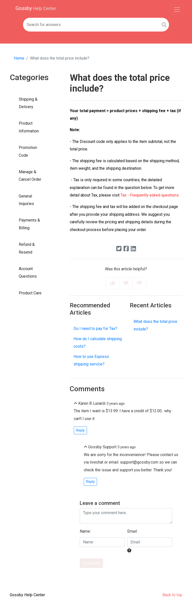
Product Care (30, 293)
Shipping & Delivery (28, 103)
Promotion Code (28, 151)
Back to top (172, 594)
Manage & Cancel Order (30, 175)
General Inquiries (26, 200)
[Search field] (91, 25)
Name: (85, 531)
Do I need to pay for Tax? (95, 328)
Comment (91, 563)
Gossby (36, 8)
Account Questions (28, 272)
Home (19, 58)
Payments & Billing (29, 224)
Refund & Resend (27, 248)
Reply (80, 430)
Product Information (29, 127)
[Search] (164, 25)
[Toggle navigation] (177, 10)
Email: (132, 531)
